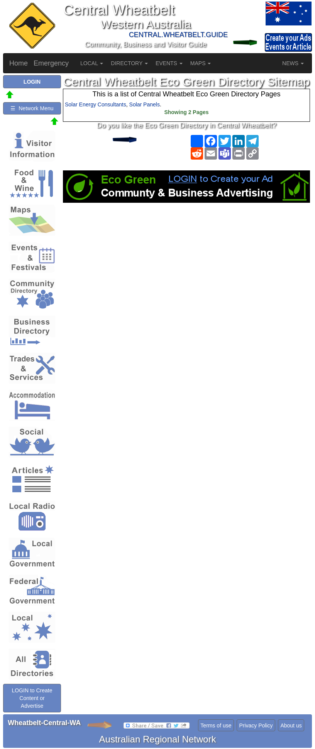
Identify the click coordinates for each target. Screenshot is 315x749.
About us (290, 725)
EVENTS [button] (169, 63)
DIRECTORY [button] (129, 63)
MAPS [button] (200, 63)
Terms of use (215, 725)
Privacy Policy (256, 725)
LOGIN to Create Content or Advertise (32, 698)
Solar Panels (144, 104)
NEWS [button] (293, 63)
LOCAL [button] (91, 63)
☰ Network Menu (31, 108)
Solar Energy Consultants (95, 104)
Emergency (51, 63)
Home (18, 63)
